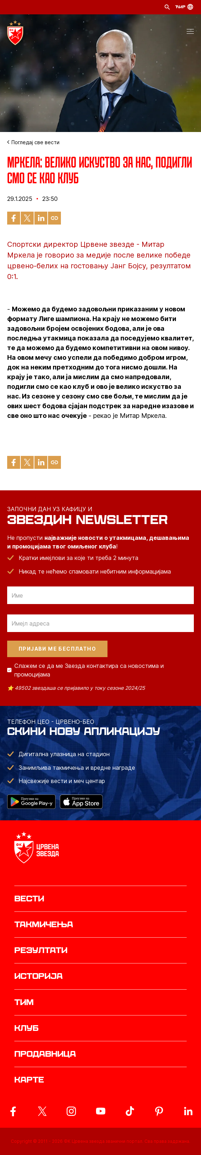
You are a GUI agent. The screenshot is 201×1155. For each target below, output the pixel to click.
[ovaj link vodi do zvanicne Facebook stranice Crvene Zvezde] (13, 1111)
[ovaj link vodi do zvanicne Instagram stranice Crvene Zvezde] (71, 1111)
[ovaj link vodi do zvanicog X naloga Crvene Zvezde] (42, 1111)
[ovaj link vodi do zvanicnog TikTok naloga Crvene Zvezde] (129, 1111)
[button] (190, 32)
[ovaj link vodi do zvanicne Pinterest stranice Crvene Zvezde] (159, 1111)
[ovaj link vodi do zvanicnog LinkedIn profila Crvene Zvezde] (188, 1111)
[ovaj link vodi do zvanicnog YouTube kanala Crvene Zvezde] (100, 1111)
